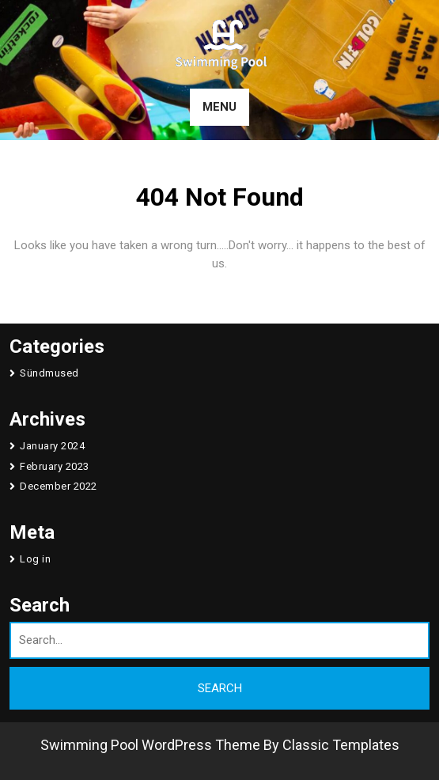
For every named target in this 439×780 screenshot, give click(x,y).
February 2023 (54, 466)
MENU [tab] (219, 107)
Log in (35, 559)
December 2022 (58, 486)
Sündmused (49, 373)
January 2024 (52, 446)
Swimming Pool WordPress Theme (150, 744)
